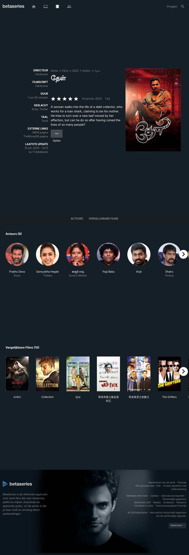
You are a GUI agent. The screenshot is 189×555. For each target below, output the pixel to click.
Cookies (154, 495)
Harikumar (41, 74)
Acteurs (77, 218)
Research (181, 502)
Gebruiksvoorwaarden (172, 495)
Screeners (168, 502)
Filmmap (181, 482)
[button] (17, 260)
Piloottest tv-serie (144, 505)
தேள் (97, 70)
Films (65, 70)
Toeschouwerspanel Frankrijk (171, 505)
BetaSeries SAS (142, 502)
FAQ (158, 485)
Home (54, 70)
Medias (157, 502)
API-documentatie (144, 485)
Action (86, 70)
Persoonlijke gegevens (174, 499)
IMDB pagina (40, 132)
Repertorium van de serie (162, 482)
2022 (75, 70)
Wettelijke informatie (137, 495)
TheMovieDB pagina (35, 136)
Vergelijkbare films (103, 218)
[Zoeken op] (182, 6)
